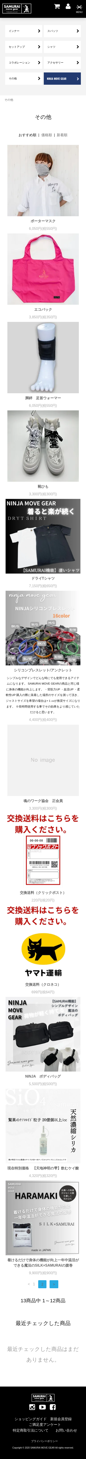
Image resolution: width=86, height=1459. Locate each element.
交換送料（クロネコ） (43, 984)
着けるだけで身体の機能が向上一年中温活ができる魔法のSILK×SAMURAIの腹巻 (43, 1262)
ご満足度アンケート (45, 1424)
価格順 (46, 135)
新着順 (62, 135)
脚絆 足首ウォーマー (43, 398)
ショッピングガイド (31, 1419)
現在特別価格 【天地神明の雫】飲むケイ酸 (43, 1168)
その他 (8, 99)
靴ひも (43, 486)
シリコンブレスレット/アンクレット (43, 670)
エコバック (43, 309)
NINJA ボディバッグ (43, 1076)
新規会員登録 (61, 1419)
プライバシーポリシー (44, 1441)
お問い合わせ (66, 1430)
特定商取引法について (30, 1430)
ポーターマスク (43, 221)
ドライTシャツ (43, 578)
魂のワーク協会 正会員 (43, 801)
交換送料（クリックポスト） (43, 893)
